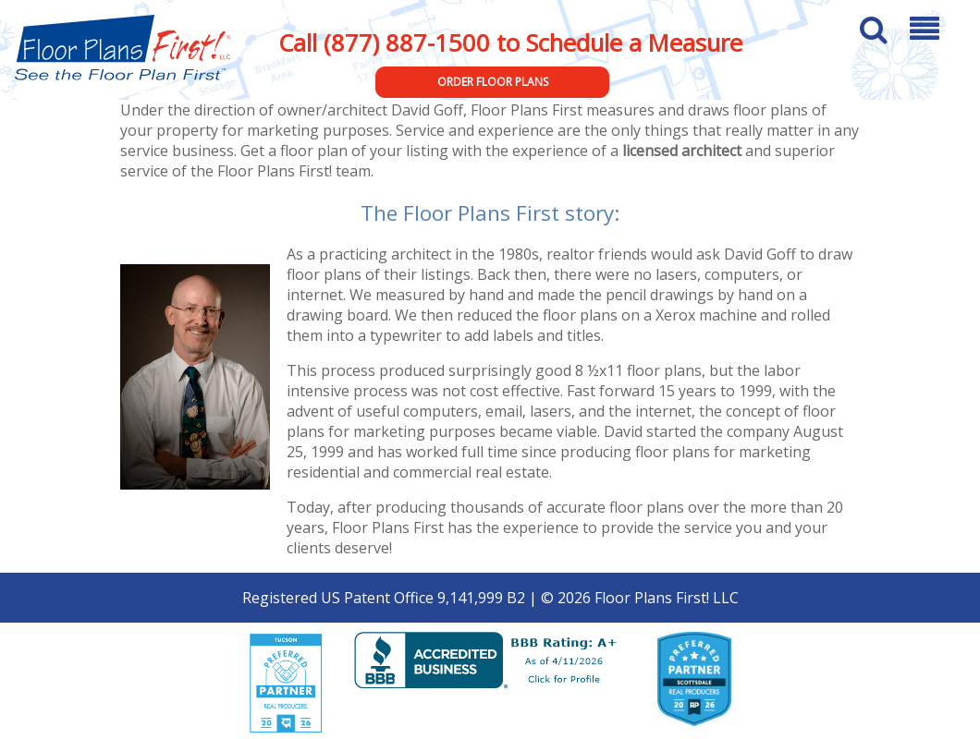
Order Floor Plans (492, 82)
